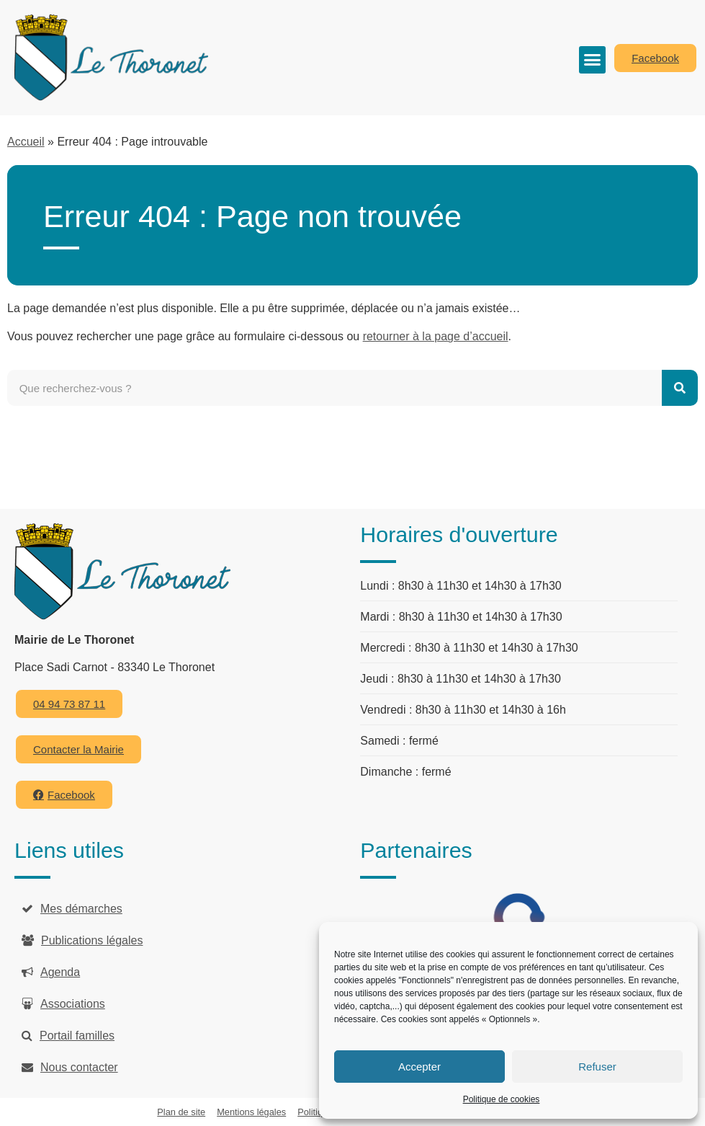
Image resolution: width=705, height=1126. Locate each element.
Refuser (597, 1066)
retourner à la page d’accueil (435, 336)
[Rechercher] (680, 388)
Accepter (419, 1066)
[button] (592, 60)
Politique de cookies (501, 1099)
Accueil (26, 142)
